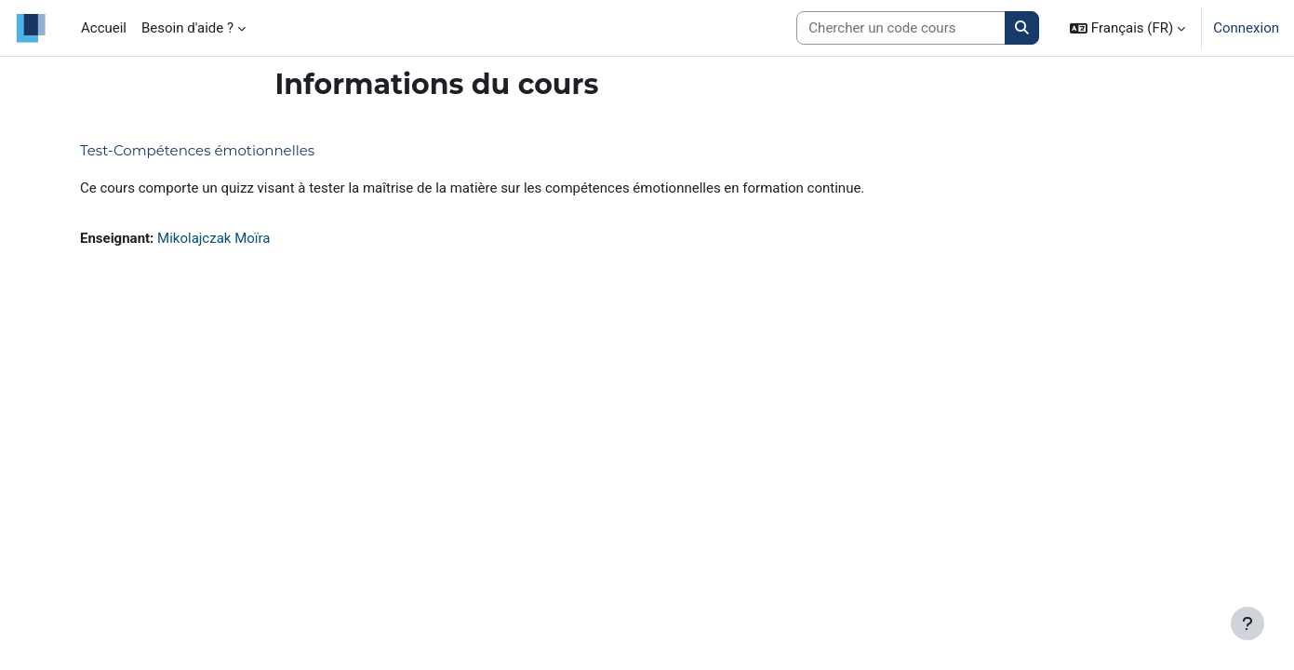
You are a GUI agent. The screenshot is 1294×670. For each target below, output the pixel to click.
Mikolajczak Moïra (213, 238)
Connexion (1246, 28)
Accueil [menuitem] (104, 28)
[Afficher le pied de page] (1247, 623)
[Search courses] (901, 28)
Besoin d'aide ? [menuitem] (187, 28)
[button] (1127, 28)
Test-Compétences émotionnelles (197, 150)
